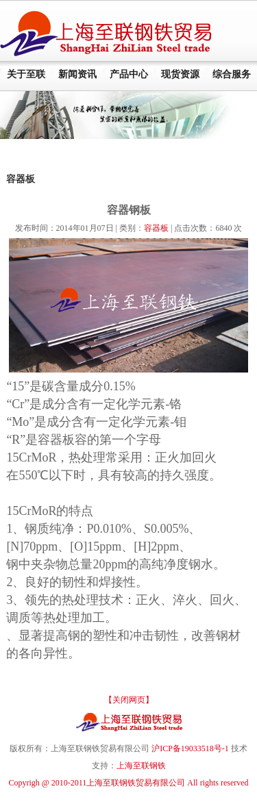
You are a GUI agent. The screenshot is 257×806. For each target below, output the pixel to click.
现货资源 (180, 74)
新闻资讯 (77, 74)
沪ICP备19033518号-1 (190, 748)
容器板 (156, 228)
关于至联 (26, 74)
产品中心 (129, 74)
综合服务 (231, 74)
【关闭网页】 (129, 700)
